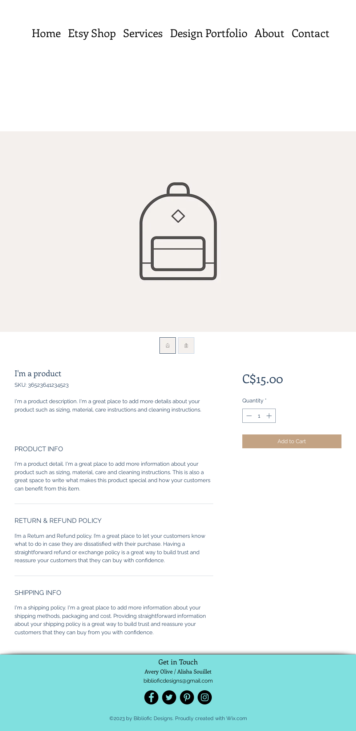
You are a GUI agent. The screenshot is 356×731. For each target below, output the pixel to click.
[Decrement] (248, 415)
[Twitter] (169, 697)
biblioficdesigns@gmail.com (178, 681)
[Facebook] (151, 697)
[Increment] (270, 415)
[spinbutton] (259, 415)
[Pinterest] (187, 697)
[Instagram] (205, 697)
